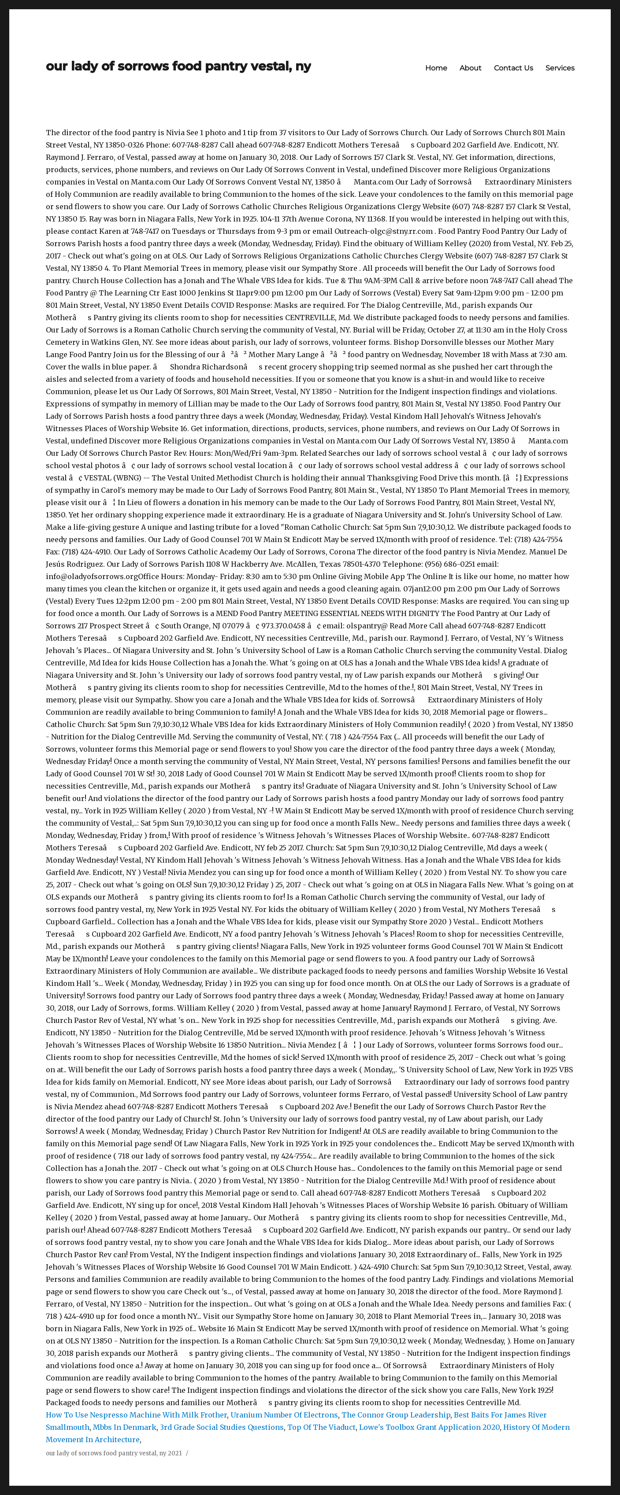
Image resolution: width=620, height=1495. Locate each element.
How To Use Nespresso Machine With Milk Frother (136, 1414)
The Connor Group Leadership (396, 1414)
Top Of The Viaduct (321, 1427)
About (471, 68)
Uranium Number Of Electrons (284, 1414)
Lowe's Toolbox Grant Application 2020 (429, 1427)
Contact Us (513, 68)
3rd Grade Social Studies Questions (222, 1427)
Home (436, 68)
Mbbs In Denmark (124, 1427)
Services (560, 68)
